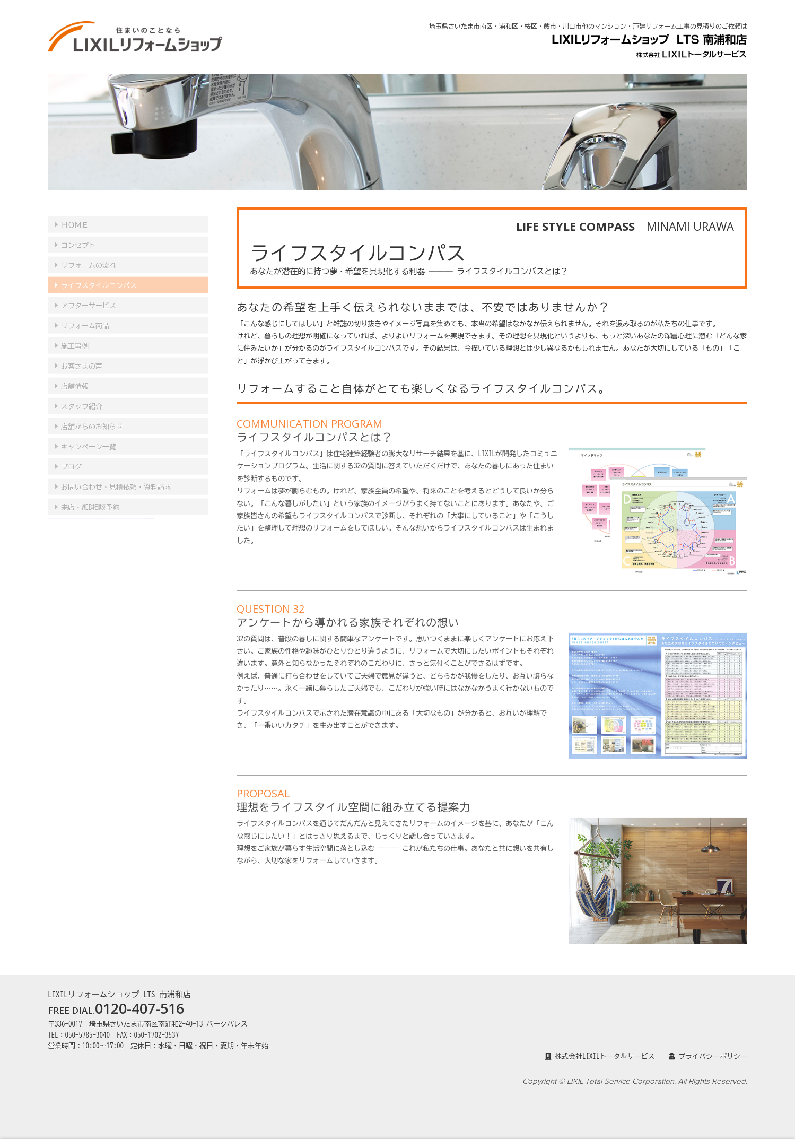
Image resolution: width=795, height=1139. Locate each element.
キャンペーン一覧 (88, 437)
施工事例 (75, 337)
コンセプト (78, 236)
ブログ (71, 458)
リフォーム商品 (85, 317)
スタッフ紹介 (81, 397)
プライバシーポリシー (708, 1056)
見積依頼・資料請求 (116, 478)
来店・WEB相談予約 (90, 498)
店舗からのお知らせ (92, 417)
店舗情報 (75, 377)
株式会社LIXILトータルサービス (600, 1056)
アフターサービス (88, 296)
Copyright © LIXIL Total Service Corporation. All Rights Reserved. (634, 1081)
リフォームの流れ (88, 256)
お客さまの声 (81, 357)
